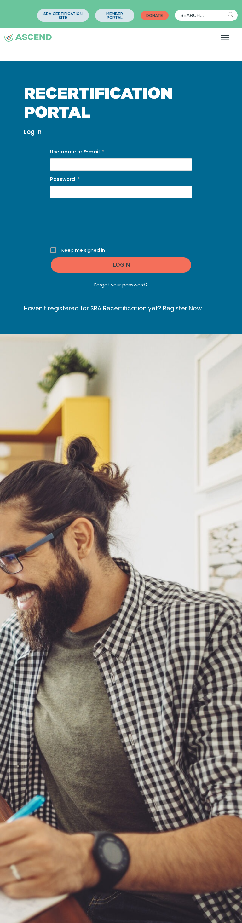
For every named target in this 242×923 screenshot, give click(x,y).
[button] (63, 15)
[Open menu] (225, 38)
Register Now (182, 308)
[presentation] (122, 224)
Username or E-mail (77, 151)
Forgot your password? (121, 284)
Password (65, 179)
